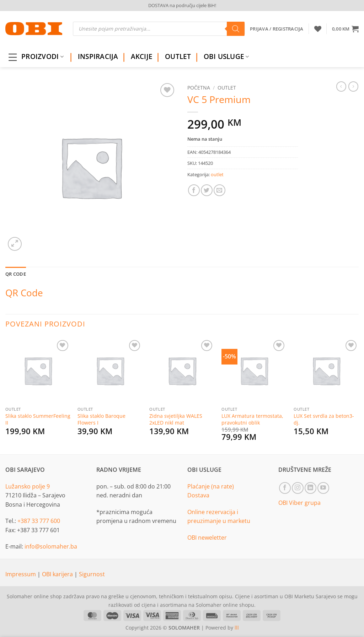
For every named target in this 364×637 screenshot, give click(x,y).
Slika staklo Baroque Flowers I (101, 419)
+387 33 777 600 (38, 521)
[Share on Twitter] (207, 190)
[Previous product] (353, 86)
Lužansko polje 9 (27, 486)
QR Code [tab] (15, 274)
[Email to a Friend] (219, 190)
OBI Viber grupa (299, 503)
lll (237, 627)
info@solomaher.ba (51, 546)
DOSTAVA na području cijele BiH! (182, 5)
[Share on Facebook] (194, 190)
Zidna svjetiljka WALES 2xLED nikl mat (175, 419)
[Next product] (341, 86)
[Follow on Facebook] (285, 488)
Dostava (198, 495)
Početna (198, 87)
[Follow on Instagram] (298, 488)
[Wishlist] (317, 29)
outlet (227, 87)
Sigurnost (92, 574)
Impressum (21, 574)
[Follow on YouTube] (323, 488)
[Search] (236, 29)
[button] (345, 29)
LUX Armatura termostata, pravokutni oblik (252, 419)
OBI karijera (58, 574)
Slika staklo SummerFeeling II (37, 419)
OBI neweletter (207, 537)
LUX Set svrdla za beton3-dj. (324, 419)
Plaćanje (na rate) (210, 486)
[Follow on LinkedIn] (310, 488)
